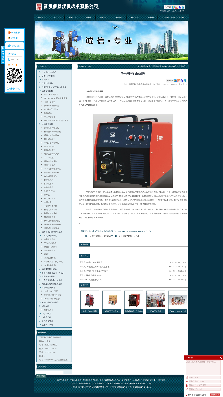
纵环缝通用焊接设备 (52, 224)
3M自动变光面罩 (49, 288)
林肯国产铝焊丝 (111, 311)
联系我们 (181, 11)
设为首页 (164, 11)
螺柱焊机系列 (49, 139)
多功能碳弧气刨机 (51, 172)
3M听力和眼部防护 (52, 299)
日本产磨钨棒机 (48, 76)
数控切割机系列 (50, 176)
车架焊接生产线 (50, 206)
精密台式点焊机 (50, 247)
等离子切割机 (49, 102)
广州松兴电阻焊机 (49, 236)
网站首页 (41, 17)
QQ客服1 (14, 38)
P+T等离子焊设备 (51, 109)
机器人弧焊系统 (50, 210)
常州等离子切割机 (159, 66)
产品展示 (88, 17)
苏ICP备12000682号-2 (136, 387)
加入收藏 (173, 11)
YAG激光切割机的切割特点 (100, 236)
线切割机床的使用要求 (92, 262)
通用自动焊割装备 (51, 135)
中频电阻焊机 (49, 239)
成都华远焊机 (47, 124)
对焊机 (47, 254)
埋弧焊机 (48, 113)
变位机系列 (48, 184)
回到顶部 (161, 380)
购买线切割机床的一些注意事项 (96, 267)
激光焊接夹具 (47, 321)
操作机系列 (48, 180)
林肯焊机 (45, 80)
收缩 (2, 55)
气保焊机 (64, 380)
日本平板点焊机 (48, 276)
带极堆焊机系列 (50, 161)
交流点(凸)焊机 (50, 243)
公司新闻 (182, 66)
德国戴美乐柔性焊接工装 (52, 232)
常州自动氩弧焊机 (107, 380)
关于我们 (57, 17)
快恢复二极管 (47, 325)
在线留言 (119, 17)
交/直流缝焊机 (50, 258)
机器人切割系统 (50, 213)
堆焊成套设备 (49, 217)
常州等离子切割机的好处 (129, 236)
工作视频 (150, 17)
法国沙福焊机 (47, 91)
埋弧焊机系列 (49, 150)
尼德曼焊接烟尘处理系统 (52, 284)
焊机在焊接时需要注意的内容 (95, 271)
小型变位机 (46, 317)
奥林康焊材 (48, 310)
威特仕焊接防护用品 (50, 302)
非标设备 (48, 202)
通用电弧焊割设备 (51, 128)
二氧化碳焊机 (75, 380)
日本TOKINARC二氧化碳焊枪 (54, 87)
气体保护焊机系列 (51, 154)
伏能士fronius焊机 (49, 72)
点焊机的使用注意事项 (92, 275)
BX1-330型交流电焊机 (92, 280)
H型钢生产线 (49, 191)
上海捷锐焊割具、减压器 (52, 280)
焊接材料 (45, 306)
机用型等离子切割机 (52, 132)
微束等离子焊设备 (51, 106)
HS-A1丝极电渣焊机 (52, 169)
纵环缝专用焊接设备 (52, 221)
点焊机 (47, 195)
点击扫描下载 (13, 88)
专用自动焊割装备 (51, 143)
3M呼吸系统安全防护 (53, 295)
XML (148, 387)
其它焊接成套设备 (51, 228)
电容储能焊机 (49, 250)
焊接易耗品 (46, 314)
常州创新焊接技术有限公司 (140, 84)
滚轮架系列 (48, 187)
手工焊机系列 (49, 158)
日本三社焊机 (47, 83)
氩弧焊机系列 (49, 146)
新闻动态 (72, 17)
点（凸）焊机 (49, 198)
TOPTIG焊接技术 (51, 94)
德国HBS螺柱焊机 (49, 269)
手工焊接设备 (49, 117)
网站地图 (134, 17)
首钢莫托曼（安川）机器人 (53, 273)
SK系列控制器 (50, 265)
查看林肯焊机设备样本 (134, 311)
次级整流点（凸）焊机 (53, 262)
